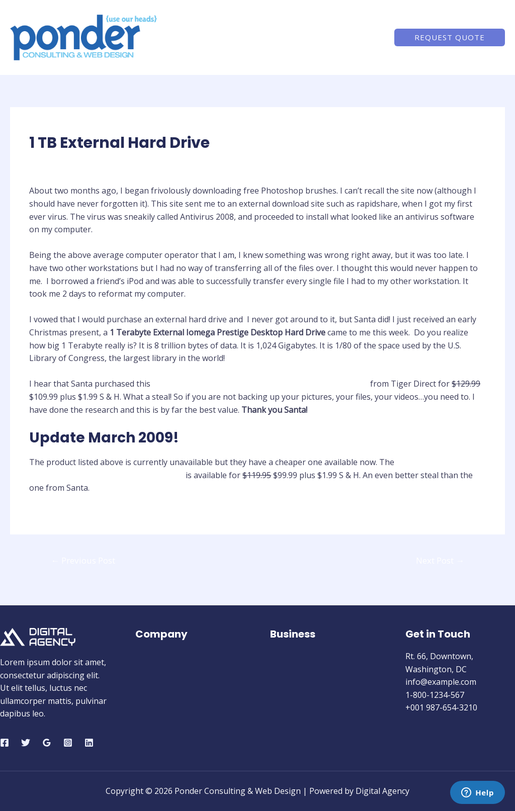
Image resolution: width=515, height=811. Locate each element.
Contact (361, 37)
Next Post (440, 560)
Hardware (52, 162)
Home (233, 37)
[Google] (46, 742)
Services (315, 37)
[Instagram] (67, 742)
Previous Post (83, 560)
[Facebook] (4, 742)
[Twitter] (25, 742)
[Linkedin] (89, 742)
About (272, 37)
